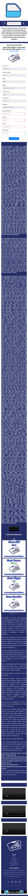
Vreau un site (14, 865)
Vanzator (4, 104)
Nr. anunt (4, 66)
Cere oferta (14, 859)
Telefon (4, 117)
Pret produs (5, 98)
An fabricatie (5, 92)
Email (3, 124)
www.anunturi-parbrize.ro (7, 146)
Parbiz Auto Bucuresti (17, 50)
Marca (4, 79)
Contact (14, 861)
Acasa (14, 857)
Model (4, 85)
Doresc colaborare (14, 863)
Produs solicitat (6, 72)
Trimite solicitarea (14, 138)
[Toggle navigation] (4, 23)
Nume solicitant (6, 111)
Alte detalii (5, 130)
